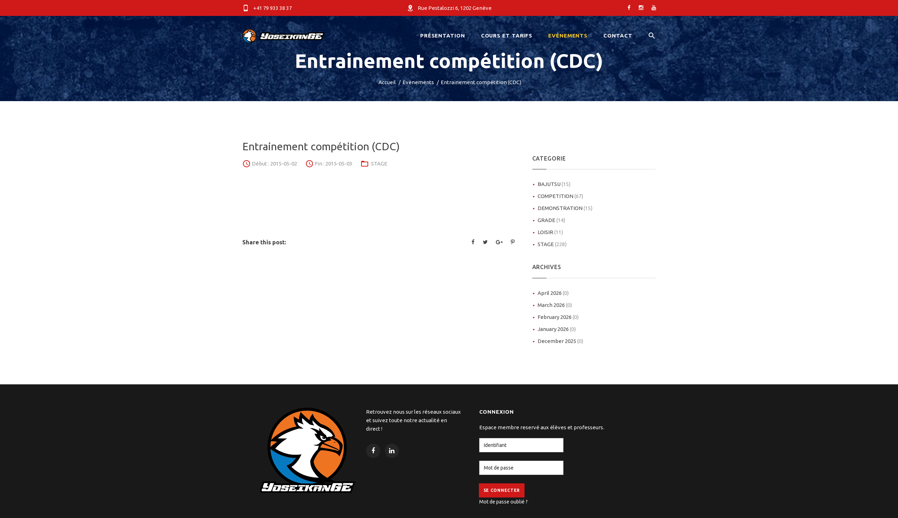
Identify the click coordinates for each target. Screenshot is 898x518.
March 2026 (555, 305)
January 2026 (557, 329)
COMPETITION (560, 196)
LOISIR (550, 232)
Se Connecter (501, 490)
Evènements (418, 82)
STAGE (379, 164)
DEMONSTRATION (565, 208)
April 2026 (553, 293)
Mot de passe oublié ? (503, 502)
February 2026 (558, 317)
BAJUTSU (554, 184)
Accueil (387, 82)
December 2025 (560, 341)
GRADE (551, 220)
